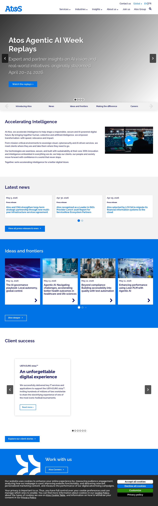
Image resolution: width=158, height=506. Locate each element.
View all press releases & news (23, 228)
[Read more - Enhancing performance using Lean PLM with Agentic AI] (149, 300)
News (51, 106)
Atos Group (140, 9)
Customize (135, 490)
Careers (134, 106)
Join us (126, 9)
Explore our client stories (20, 438)
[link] (28, 206)
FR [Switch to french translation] (149, 3)
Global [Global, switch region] (136, 3)
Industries (80, 9)
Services (64, 9)
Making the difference (106, 106)
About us (111, 9)
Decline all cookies (135, 486)
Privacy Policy (28, 497)
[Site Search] (150, 9)
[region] (79, 58)
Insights (96, 9)
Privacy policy (135, 494)
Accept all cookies (135, 481)
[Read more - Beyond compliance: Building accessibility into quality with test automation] (111, 300)
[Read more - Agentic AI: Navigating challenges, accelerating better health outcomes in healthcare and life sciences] (74, 300)
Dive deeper (14, 317)
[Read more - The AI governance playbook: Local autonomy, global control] (36, 300)
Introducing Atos (24, 106)
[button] (5, 58)
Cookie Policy (102, 493)
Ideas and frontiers (79, 106)
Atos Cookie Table (55, 495)
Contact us (125, 3)
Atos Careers (55, 469)
